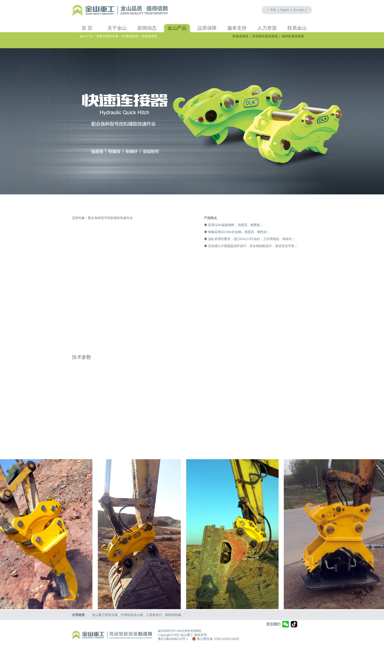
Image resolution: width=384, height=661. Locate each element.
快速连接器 (240, 36)
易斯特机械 (173, 615)
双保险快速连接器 (265, 36)
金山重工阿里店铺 (105, 615)
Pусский (298, 9)
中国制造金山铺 (132, 615)
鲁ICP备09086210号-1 (173, 639)
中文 (273, 9)
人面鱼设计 (154, 615)
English (285, 9)
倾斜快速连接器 (293, 36)
